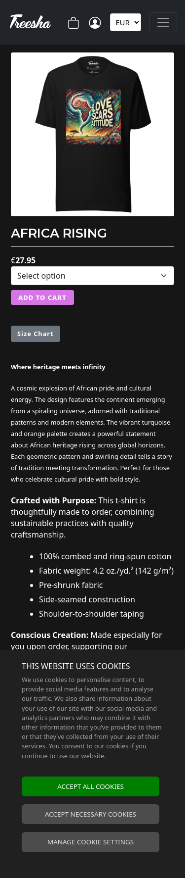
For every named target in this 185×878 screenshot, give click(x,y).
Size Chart (35, 333)
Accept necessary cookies (90, 814)
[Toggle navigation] (163, 22)
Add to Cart (42, 297)
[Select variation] (92, 275)
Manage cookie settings (90, 841)
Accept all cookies (90, 786)
